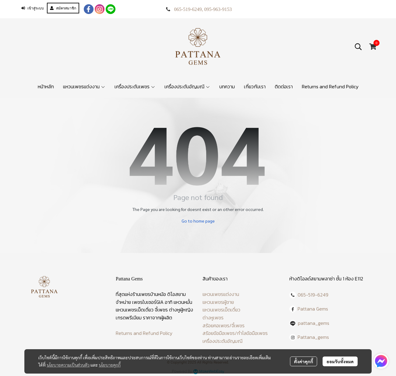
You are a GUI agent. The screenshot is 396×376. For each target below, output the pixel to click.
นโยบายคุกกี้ (110, 364)
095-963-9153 (218, 9)
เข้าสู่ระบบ (32, 8)
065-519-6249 (188, 9)
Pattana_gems (313, 337)
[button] (358, 46)
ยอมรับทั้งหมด (340, 361)
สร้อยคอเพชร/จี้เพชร (224, 325)
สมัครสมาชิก (63, 8)
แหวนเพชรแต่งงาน (221, 294)
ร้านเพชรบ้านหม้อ (149, 294)
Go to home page (198, 220)
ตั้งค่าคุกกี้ (303, 361)
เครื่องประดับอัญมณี (222, 341)
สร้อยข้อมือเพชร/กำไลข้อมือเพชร (235, 333)
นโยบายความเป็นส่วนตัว (68, 364)
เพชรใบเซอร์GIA (148, 302)
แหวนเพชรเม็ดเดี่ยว (221, 309)
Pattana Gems (313, 308)
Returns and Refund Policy (144, 333)
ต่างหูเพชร (213, 317)
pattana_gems (313, 323)
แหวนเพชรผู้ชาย (218, 302)
